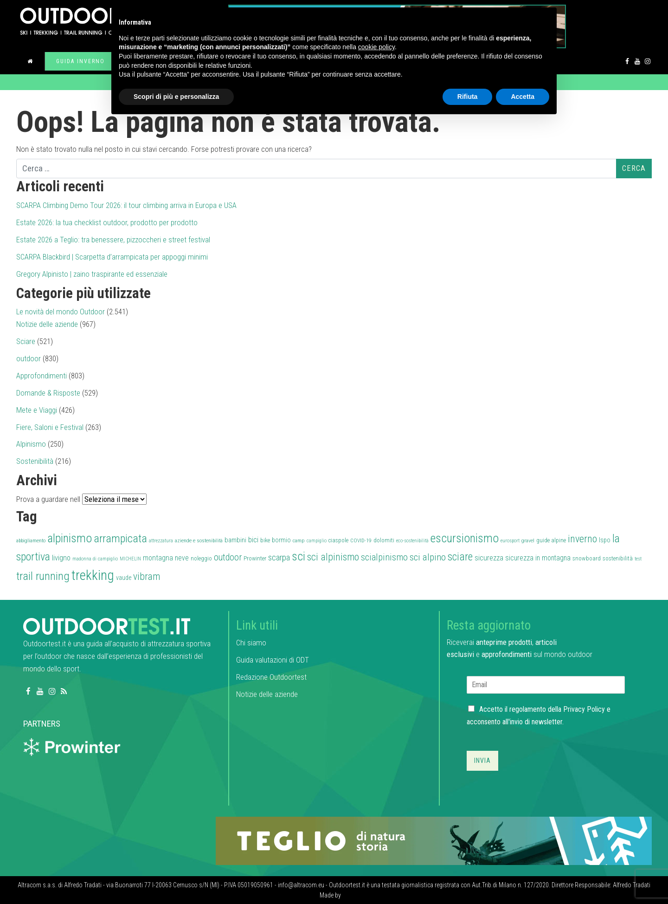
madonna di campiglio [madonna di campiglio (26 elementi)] (95, 559)
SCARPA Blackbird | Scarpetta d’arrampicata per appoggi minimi (112, 256)
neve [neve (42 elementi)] (182, 557)
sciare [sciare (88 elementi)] (460, 556)
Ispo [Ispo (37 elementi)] (604, 540)
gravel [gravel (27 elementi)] (527, 540)
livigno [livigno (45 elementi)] (61, 557)
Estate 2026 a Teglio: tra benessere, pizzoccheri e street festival (113, 239)
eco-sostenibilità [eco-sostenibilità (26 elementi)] (412, 541)
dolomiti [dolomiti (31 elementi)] (383, 540)
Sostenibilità (34, 461)
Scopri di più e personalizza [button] (176, 96)
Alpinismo (31, 444)
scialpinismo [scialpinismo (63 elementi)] (384, 557)
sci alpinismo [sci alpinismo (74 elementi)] (333, 557)
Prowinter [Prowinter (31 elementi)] (255, 558)
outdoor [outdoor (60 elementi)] (228, 557)
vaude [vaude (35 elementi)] (123, 577)
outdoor (28, 358)
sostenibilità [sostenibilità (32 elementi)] (618, 558)
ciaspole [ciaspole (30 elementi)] (338, 540)
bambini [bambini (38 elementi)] (235, 540)
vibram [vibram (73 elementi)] (146, 576)
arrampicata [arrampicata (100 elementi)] (120, 538)
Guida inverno (80, 61)
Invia (482, 760)
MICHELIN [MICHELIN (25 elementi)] (130, 559)
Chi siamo (251, 642)
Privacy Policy (584, 709)
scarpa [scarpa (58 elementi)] (279, 557)
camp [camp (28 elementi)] (299, 540)
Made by (331, 895)
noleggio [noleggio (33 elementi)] (201, 558)
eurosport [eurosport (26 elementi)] (510, 541)
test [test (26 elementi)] (638, 559)
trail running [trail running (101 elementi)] (43, 576)
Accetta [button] (522, 96)
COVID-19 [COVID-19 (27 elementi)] (361, 540)
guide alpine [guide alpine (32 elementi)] (551, 540)
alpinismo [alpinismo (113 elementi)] (69, 538)
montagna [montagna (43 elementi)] (158, 557)
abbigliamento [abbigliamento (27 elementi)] (30, 540)
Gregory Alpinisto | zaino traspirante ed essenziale (91, 274)
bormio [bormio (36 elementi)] (281, 540)
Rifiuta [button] (467, 96)
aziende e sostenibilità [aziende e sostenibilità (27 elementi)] (199, 540)
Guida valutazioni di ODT (272, 659)
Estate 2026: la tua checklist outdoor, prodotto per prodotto (107, 222)
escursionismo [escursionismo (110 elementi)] (464, 538)
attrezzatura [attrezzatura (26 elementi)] (161, 541)
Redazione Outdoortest (271, 677)
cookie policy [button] (376, 47)
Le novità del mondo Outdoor (60, 311)
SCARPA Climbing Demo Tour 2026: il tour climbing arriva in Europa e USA (126, 205)
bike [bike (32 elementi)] (265, 540)
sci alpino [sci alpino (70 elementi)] (428, 557)
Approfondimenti (41, 375)
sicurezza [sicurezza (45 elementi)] (489, 557)
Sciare (25, 341)
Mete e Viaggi (36, 410)
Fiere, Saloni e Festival (50, 427)
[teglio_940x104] (434, 840)
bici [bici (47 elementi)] (253, 539)
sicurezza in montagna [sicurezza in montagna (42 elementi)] (538, 557)
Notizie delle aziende (47, 324)
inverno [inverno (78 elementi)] (582, 539)
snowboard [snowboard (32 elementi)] (586, 558)
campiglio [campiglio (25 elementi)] (317, 541)
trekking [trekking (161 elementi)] (92, 575)
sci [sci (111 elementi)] (298, 556)
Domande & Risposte (48, 392)
